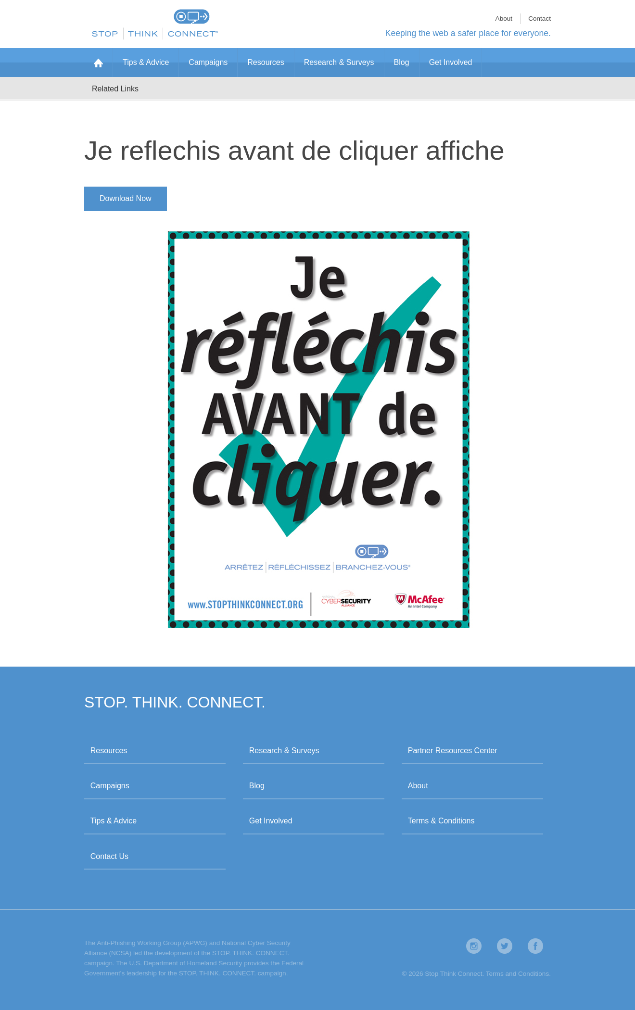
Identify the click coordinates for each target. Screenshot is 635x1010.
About (504, 18)
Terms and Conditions (517, 973)
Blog (401, 62)
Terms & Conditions (441, 821)
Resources (265, 62)
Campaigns (208, 62)
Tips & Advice (146, 62)
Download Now (126, 198)
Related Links (115, 89)
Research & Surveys (339, 62)
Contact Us (109, 856)
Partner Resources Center (452, 750)
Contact (539, 18)
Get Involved (450, 62)
